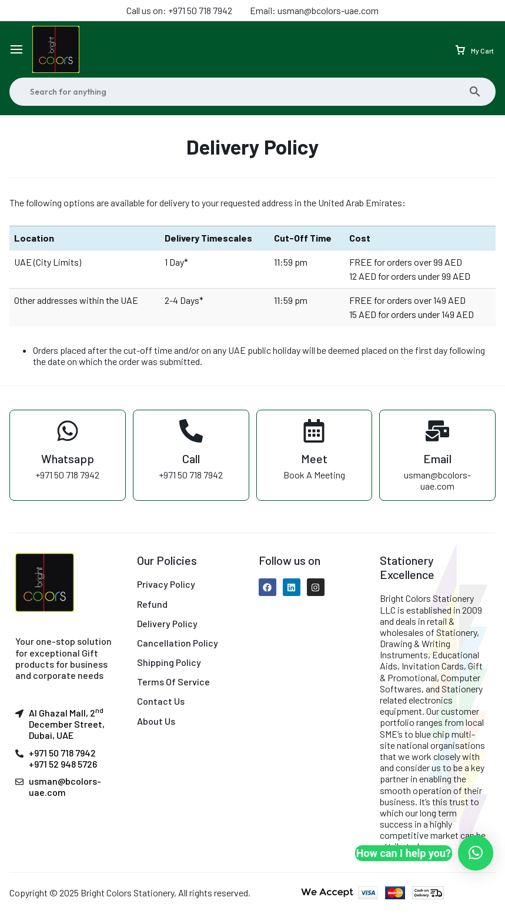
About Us (156, 720)
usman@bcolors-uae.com (65, 786)
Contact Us (161, 701)
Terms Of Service (173, 681)
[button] (475, 853)
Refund (152, 604)
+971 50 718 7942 (62, 752)
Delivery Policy (167, 623)
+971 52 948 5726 (63, 763)
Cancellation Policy (177, 642)
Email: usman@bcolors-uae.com (314, 10)
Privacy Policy (166, 584)
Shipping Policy (169, 662)
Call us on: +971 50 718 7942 (179, 10)
